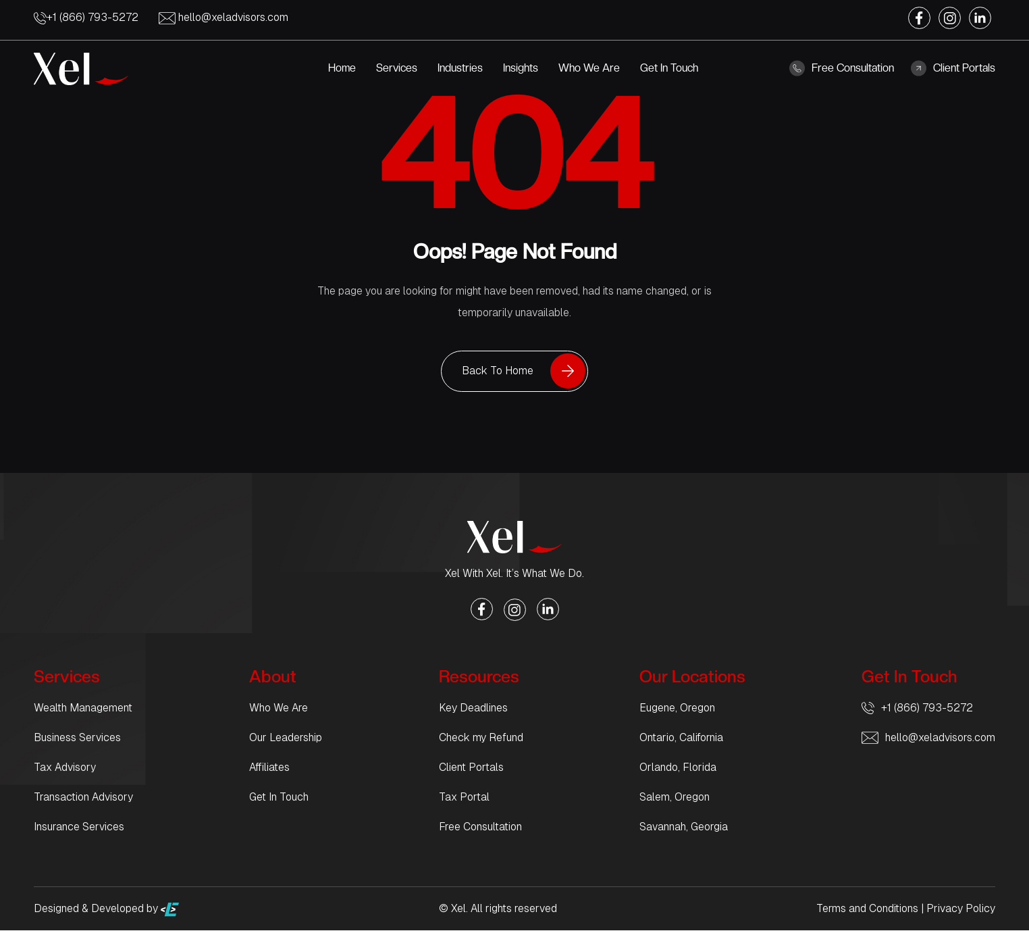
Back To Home (497, 371)
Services (396, 67)
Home (342, 67)
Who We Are (589, 67)
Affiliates (269, 768)
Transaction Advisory (83, 797)
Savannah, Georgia (683, 827)
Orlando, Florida (677, 768)
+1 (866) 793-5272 (86, 17)
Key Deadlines (473, 708)
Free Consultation (841, 68)
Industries (460, 67)
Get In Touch (669, 67)
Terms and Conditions (867, 909)
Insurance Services (79, 827)
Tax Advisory (65, 768)
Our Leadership (285, 738)
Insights (520, 67)
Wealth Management (83, 708)
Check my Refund (481, 738)
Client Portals (953, 68)
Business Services (77, 738)
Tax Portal (464, 797)
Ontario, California (681, 738)
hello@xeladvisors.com (223, 17)
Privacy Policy (960, 909)
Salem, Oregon (674, 797)
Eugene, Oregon (677, 708)
